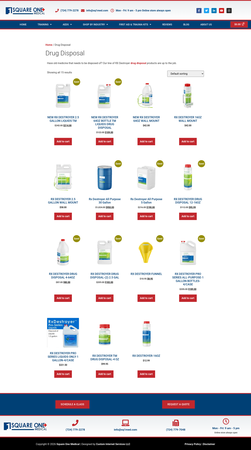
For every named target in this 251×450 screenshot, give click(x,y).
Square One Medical (68, 444)
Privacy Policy (193, 444)
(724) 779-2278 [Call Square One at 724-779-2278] (75, 429)
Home (23, 24)
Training (45, 24)
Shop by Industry (95, 24)
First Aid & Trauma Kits (135, 24)
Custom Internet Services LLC (113, 444)
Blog (186, 24)
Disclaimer (209, 444)
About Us (206, 24)
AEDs (67, 24)
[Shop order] (185, 74)
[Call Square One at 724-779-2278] (75, 423)
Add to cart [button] (63, 141)
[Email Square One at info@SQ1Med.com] (125, 423)
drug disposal (138, 63)
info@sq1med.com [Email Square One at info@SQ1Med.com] (125, 429)
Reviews (167, 24)
